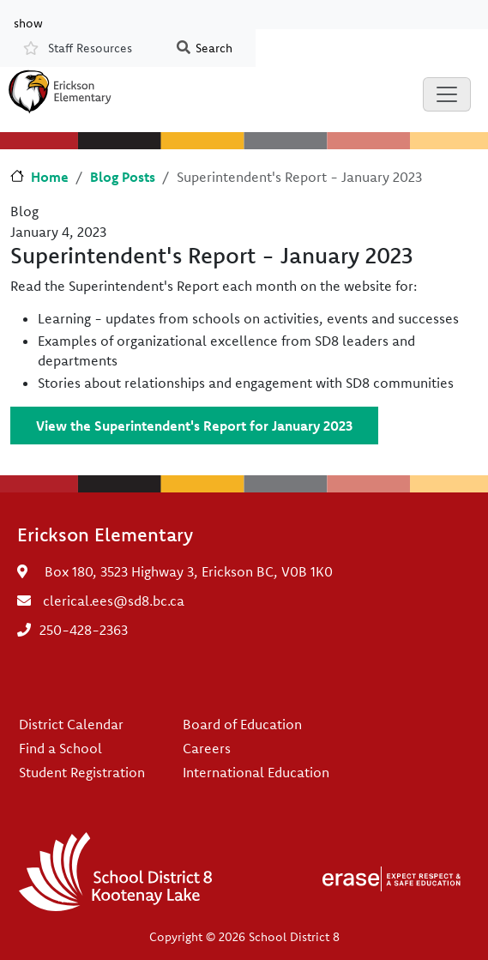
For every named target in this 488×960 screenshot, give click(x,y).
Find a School (60, 748)
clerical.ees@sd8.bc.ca (113, 600)
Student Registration (82, 772)
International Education (256, 772)
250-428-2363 (83, 629)
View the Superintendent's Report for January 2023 (194, 425)
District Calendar (71, 724)
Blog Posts (122, 176)
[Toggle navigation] (447, 94)
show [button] (28, 22)
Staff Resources (90, 48)
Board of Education (242, 724)
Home (50, 176)
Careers (207, 748)
